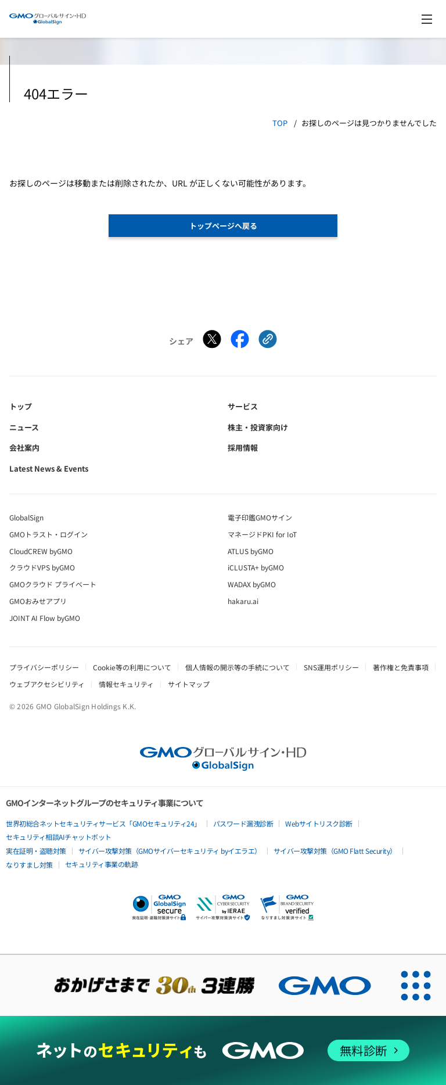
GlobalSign (26, 517)
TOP (279, 122)
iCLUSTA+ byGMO (256, 567)
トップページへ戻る (223, 225)
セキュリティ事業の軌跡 (101, 864)
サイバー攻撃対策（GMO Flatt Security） (335, 851)
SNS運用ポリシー (331, 667)
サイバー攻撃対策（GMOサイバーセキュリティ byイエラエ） (169, 851)
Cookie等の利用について (132, 667)
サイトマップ (189, 684)
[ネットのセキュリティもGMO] (223, 1050)
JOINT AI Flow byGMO (44, 618)
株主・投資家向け (258, 427)
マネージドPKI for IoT (262, 534)
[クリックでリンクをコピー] (267, 341)
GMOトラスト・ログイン (48, 534)
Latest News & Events (48, 468)
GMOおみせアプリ (38, 601)
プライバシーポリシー (44, 667)
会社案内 (24, 447)
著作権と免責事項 (401, 667)
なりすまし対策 (29, 865)
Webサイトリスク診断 (319, 823)
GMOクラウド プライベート (52, 584)
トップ (20, 406)
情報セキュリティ (126, 684)
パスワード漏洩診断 (243, 823)
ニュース (24, 427)
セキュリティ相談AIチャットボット (59, 837)
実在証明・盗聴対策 (36, 851)
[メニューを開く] (427, 19)
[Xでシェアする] (212, 341)
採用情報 (243, 447)
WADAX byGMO (252, 584)
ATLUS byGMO (251, 551)
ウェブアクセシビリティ (47, 684)
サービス (243, 406)
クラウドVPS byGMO (42, 567)
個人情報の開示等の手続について (237, 667)
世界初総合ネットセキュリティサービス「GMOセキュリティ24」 (103, 823)
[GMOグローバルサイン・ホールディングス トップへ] (47, 19)
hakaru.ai (243, 601)
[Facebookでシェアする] (240, 341)
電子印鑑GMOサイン (260, 517)
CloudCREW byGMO (41, 551)
